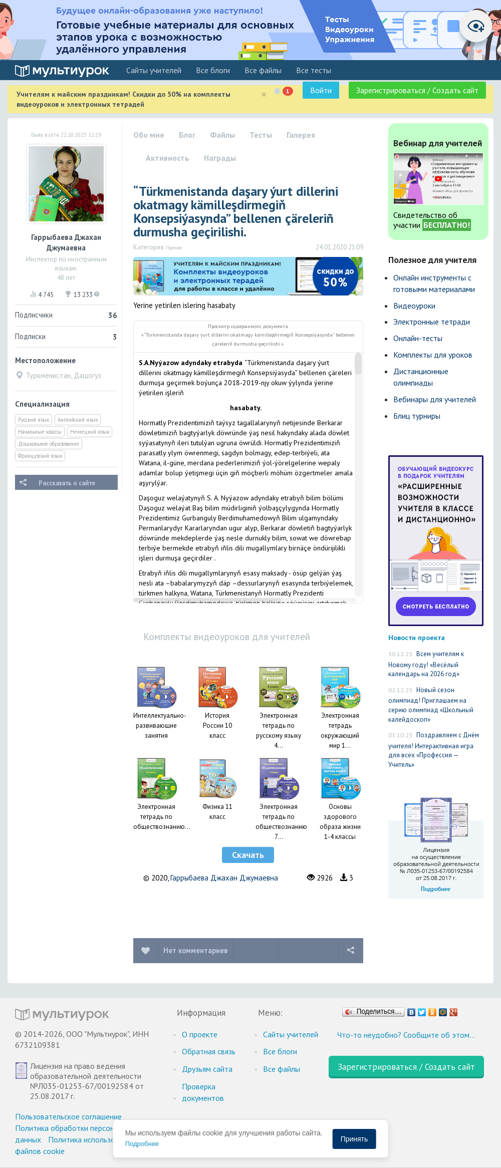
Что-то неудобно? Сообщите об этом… (406, 1035)
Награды (220, 158)
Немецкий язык (89, 431)
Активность (167, 158)
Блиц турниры (416, 416)
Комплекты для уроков (432, 355)
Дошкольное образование (48, 443)
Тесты (260, 135)
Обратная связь (208, 1051)
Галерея (301, 135)
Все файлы (263, 70)
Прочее (174, 247)
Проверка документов (203, 1092)
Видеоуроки (414, 306)
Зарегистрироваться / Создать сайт (417, 90)
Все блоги (213, 70)
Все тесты (313, 70)
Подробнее (142, 1143)
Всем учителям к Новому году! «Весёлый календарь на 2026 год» (426, 664)
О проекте (199, 1034)
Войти (321, 90)
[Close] (264, 94)
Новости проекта (416, 637)
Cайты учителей (153, 70)
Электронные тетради (431, 322)
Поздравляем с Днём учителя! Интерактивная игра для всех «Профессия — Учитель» (433, 750)
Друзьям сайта (207, 1069)
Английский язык (78, 419)
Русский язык (33, 419)
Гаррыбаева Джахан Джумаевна (224, 878)
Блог (187, 135)
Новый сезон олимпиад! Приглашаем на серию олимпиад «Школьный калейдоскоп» (430, 705)
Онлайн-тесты (417, 338)
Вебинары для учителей (434, 399)
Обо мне (148, 135)
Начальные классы (40, 431)
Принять (354, 1139)
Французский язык (40, 455)
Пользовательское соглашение (68, 1116)
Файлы (222, 135)
